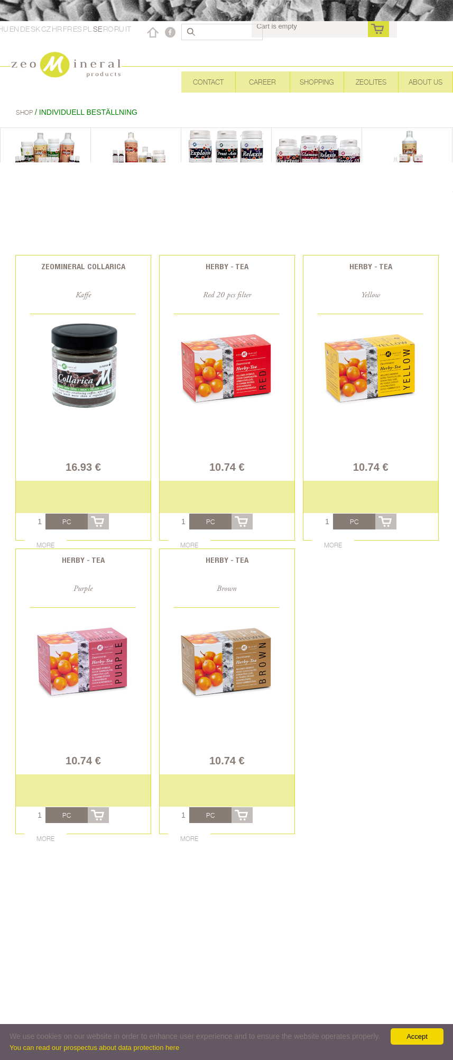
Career (262, 82)
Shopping (317, 82)
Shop (25, 112)
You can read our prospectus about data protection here (94, 1048)
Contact (208, 82)
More (45, 545)
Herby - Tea (227, 266)
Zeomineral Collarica (83, 266)
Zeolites (371, 82)
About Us (425, 82)
